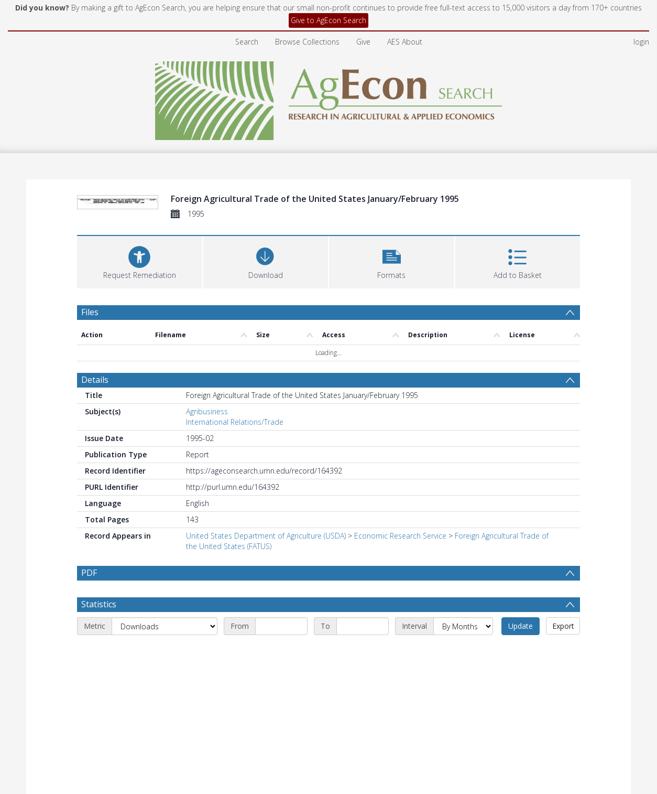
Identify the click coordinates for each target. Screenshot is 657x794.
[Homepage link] (328, 97)
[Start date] (281, 626)
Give (363, 42)
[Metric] (164, 626)
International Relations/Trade (234, 422)
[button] (391, 261)
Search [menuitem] (246, 42)
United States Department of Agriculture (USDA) (266, 536)
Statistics (98, 604)
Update (520, 626)
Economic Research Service (400, 536)
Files (89, 312)
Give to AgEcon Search (328, 20)
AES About (404, 42)
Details (94, 379)
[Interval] (463, 626)
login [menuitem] (641, 42)
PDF (89, 572)
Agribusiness (207, 411)
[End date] (362, 626)
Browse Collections (307, 42)
